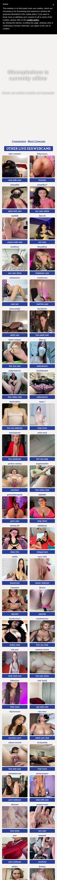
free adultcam (14, 459)
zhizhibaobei (42, 371)
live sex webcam (14, 428)
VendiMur (14, 247)
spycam (14, 614)
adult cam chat (42, 738)
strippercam (42, 552)
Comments (19, 141)
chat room (42, 428)
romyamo (14, 588)
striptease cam (42, 273)
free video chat (15, 397)
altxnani (14, 804)
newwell (42, 835)
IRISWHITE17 (42, 185)
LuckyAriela (42, 742)
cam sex (15, 304)
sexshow (15, 490)
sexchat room (14, 738)
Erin (15, 835)
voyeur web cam (14, 242)
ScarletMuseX (42, 619)
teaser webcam (42, 583)
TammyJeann (14, 433)
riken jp (42, 340)
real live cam (42, 304)
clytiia (15, 557)
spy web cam (42, 707)
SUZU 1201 (42, 557)
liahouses (14, 680)
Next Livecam (36, 141)
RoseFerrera (42, 278)
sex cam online (42, 211)
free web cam (15, 769)
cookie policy (33, 20)
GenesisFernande (15, 495)
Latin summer (15, 154)
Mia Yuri (14, 650)
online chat (15, 645)
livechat (42, 180)
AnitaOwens (14, 278)
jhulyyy (42, 866)
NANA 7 (42, 402)
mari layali (42, 680)
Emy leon (42, 711)
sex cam (42, 242)
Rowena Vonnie (42, 650)
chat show (14, 831)
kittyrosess (42, 154)
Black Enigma (15, 340)
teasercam (15, 583)
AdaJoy (15, 866)
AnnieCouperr (42, 773)
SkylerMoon (14, 711)
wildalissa (42, 526)
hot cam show (42, 676)
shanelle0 (14, 185)
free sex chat (42, 645)
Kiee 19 (42, 216)
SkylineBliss (14, 402)
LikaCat (42, 588)
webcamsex (42, 366)
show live (14, 552)
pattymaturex (15, 371)
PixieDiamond (14, 773)
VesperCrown (42, 804)
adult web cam (14, 211)
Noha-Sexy (42, 433)
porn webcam (14, 800)
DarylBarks (42, 309)
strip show (42, 521)
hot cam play (42, 459)
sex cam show (14, 273)
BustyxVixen (14, 619)
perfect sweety (15, 464)
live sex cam (15, 366)
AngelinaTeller (42, 464)
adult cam (14, 335)
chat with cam (14, 180)
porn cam (14, 521)
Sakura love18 (14, 742)
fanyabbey (42, 247)
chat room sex (14, 676)
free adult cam (42, 335)
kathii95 (42, 495)
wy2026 (14, 216)
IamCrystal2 (14, 309)
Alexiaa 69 (14, 526)
